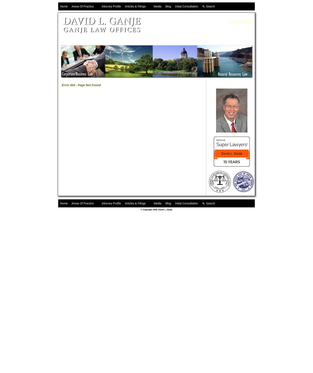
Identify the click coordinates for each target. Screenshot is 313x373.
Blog (168, 6)
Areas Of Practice (85, 7)
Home (64, 6)
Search (212, 7)
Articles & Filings (137, 7)
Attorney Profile (111, 6)
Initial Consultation (186, 6)
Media (157, 6)
